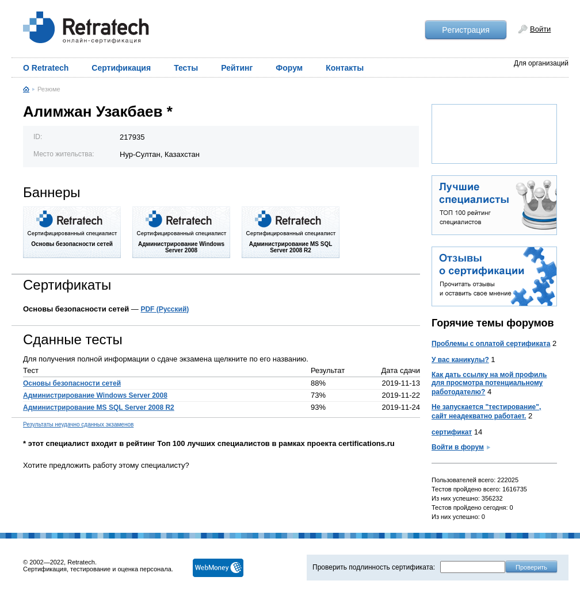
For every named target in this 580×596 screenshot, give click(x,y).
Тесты (186, 67)
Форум (289, 67)
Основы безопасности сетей (72, 383)
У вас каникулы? (460, 360)
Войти (540, 29)
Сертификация (121, 67)
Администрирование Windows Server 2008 (95, 395)
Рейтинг (237, 67)
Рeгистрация (465, 29)
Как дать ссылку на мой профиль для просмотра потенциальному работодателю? (489, 383)
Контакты (345, 67)
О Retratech (45, 67)
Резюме (48, 89)
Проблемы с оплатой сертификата (491, 344)
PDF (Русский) (164, 309)
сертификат (452, 432)
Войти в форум (458, 447)
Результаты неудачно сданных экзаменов (78, 424)
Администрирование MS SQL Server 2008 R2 (98, 407)
